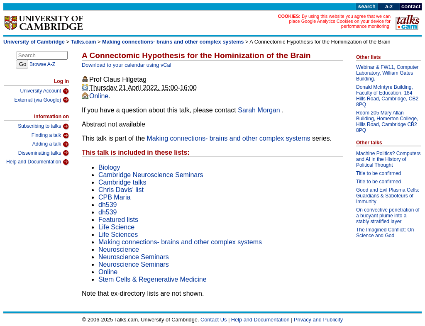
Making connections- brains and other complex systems (173, 42)
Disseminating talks (43, 153)
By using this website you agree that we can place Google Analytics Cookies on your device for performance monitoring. (340, 21)
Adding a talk (50, 144)
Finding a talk (50, 135)
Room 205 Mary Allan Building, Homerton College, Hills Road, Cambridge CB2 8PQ (387, 121)
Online (98, 96)
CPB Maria (114, 197)
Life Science (116, 227)
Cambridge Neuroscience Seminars (150, 174)
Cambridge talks (122, 182)
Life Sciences (118, 234)
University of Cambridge (34, 42)
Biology (109, 167)
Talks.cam (83, 42)
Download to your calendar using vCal (126, 65)
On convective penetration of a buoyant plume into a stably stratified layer (388, 215)
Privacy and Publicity (318, 319)
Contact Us (213, 319)
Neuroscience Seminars (133, 256)
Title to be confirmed (378, 173)
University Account (44, 91)
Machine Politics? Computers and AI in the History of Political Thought (388, 159)
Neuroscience (118, 249)
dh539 (107, 204)
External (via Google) (41, 100)
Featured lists (118, 219)
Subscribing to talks (43, 126)
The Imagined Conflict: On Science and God (385, 232)
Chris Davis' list (121, 189)
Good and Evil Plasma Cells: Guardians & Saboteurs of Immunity (387, 195)
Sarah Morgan (260, 110)
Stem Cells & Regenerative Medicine (152, 279)
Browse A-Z (42, 64)
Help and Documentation (37, 162)
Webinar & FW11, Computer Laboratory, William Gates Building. (387, 73)
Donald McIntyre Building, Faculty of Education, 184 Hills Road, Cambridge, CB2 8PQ (387, 95)
